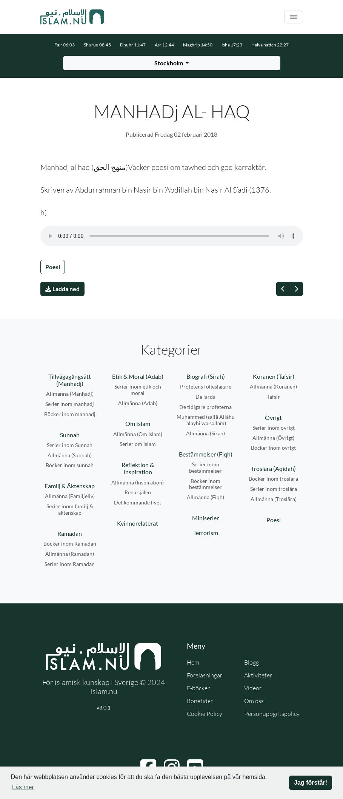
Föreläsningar (204, 675)
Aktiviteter (258, 675)
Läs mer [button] (23, 787)
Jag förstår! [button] (310, 782)
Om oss (254, 701)
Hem (193, 662)
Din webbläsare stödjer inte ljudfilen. (171, 236)
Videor (252, 688)
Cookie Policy (204, 713)
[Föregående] (283, 289)
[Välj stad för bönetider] (171, 63)
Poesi (52, 266)
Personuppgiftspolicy (272, 713)
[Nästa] (296, 289)
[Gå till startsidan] (72, 17)
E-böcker (198, 688)
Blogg (251, 662)
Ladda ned (62, 288)
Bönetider (200, 701)
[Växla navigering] (293, 17)
